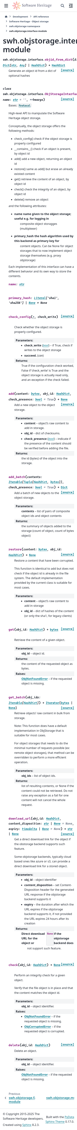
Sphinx (26, 1125)
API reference (41, 16)
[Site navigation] (6, 6)
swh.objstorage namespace (24, 26)
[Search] (62, 6)
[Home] (6, 17)
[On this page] (71, 6)
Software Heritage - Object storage (29, 21)
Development (20, 16)
